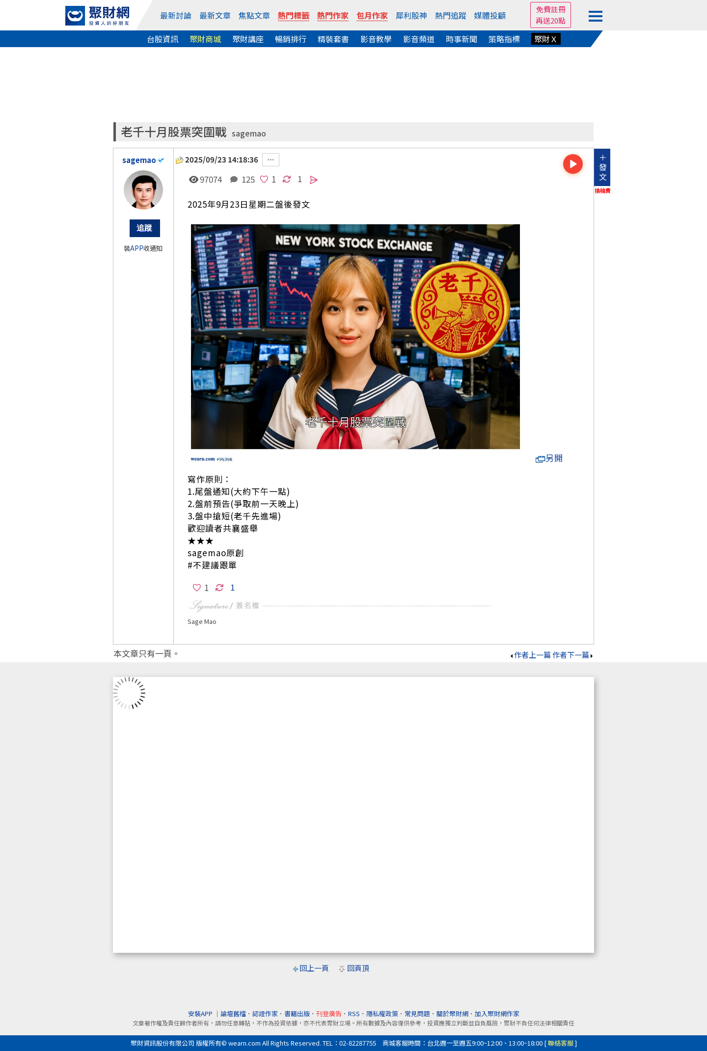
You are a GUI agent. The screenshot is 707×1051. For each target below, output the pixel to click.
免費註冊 (551, 9)
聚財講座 (248, 39)
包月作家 (372, 15)
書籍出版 (297, 1013)
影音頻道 (419, 39)
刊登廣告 (329, 1013)
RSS (354, 1013)
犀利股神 (411, 15)
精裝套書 (333, 39)
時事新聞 (461, 39)
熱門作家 (333, 15)
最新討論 (175, 15)
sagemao (249, 133)
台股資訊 (162, 39)
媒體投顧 (490, 15)
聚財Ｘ (546, 39)
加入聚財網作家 (497, 1013)
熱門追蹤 (450, 15)
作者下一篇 (573, 654)
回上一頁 (314, 968)
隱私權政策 (382, 1013)
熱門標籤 (293, 15)
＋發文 (603, 167)
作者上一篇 (530, 654)
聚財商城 (205, 39)
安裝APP (201, 1013)
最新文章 (215, 15)
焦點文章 (254, 15)
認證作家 (265, 1013)
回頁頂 (358, 968)
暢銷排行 (290, 39)
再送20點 (551, 20)
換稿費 (603, 190)
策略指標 (504, 39)
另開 (549, 458)
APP (136, 248)
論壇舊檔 (233, 1013)
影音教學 (376, 39)
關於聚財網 (452, 1013)
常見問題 (417, 1013)
